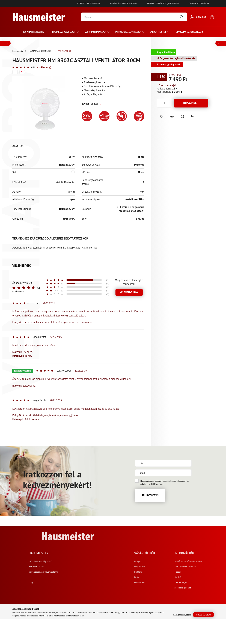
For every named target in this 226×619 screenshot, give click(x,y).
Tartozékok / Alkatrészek (128, 32)
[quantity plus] (169, 103)
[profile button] (197, 16)
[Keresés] (134, 17)
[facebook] (15, 72)
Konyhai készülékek (33, 32)
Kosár (168, 577)
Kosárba (190, 103)
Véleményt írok (129, 292)
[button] (161, 116)
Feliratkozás (150, 495)
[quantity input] (164, 103)
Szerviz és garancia (88, 3)
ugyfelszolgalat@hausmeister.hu (103, 571)
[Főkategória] (17, 51)
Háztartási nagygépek (95, 32)
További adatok (90, 103)
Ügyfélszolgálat (199, 3)
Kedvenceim (171, 582)
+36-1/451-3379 (96, 566)
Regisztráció (171, 566)
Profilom (169, 572)
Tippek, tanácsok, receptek (163, 3)
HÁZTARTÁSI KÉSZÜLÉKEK (64, 32)
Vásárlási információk (123, 3)
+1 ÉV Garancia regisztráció (188, 32)
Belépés (169, 561)
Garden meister (158, 32)
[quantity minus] (159, 103)
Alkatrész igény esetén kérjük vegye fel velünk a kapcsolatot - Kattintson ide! (55, 247)
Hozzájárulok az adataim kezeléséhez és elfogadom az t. (164, 482)
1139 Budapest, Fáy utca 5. (101, 561)
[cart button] (211, 16)
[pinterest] (22, 72)
